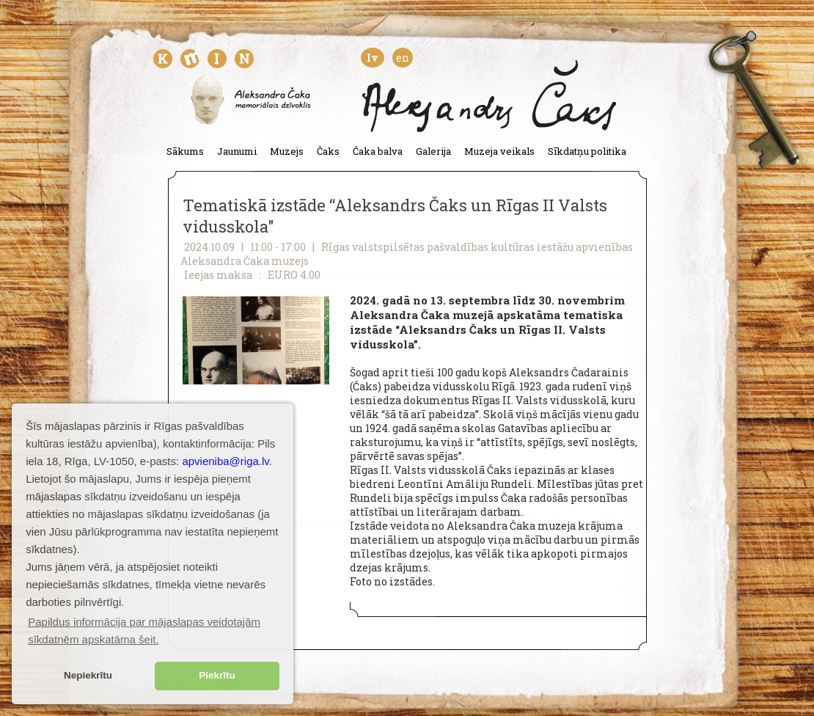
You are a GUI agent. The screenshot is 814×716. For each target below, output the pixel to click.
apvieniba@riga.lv (225, 461)
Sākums (185, 151)
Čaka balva (378, 151)
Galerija (433, 151)
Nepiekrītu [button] (88, 675)
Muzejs (287, 151)
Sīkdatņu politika (587, 151)
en (402, 58)
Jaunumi (237, 151)
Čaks (328, 151)
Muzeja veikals (499, 151)
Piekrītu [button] (217, 675)
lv (372, 58)
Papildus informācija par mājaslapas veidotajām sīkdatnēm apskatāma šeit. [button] (144, 630)
